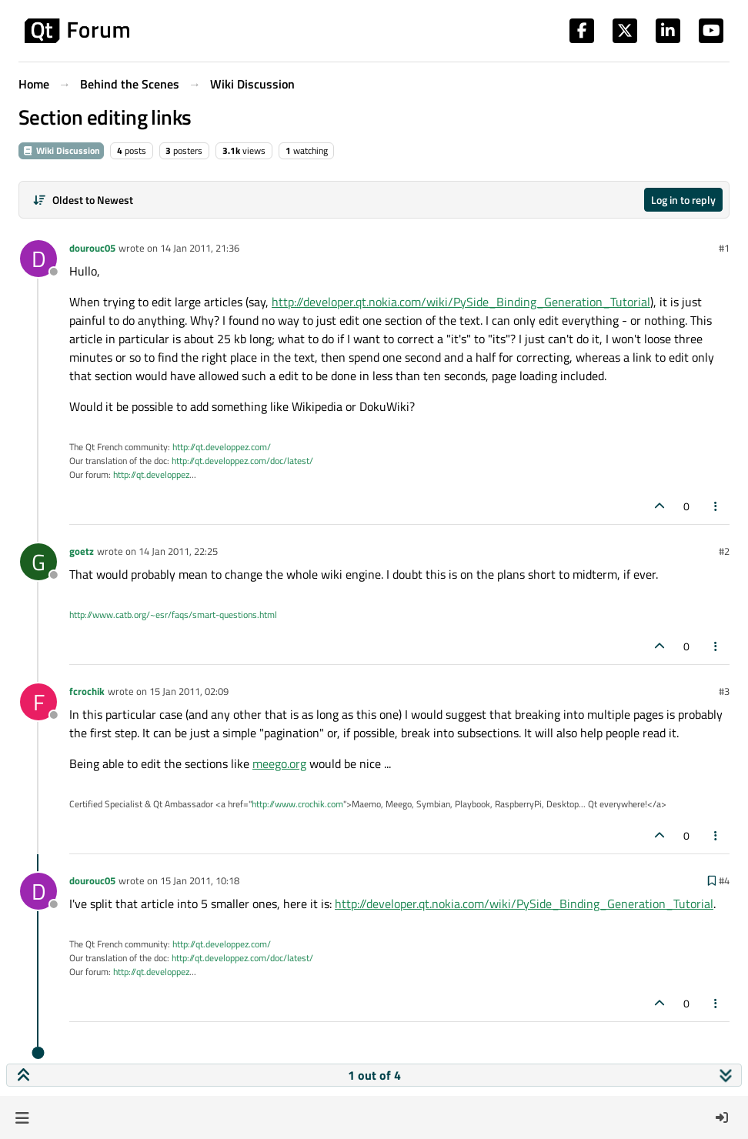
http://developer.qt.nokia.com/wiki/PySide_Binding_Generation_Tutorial (461, 301)
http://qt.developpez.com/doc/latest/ (242, 460)
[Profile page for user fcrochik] (38, 701)
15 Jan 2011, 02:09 (189, 691)
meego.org (279, 763)
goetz (81, 551)
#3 (724, 691)
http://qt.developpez (151, 474)
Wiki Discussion (61, 150)
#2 (724, 551)
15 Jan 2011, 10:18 (199, 880)
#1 (724, 248)
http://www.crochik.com (297, 804)
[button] (22, 1117)
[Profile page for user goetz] (38, 561)
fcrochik (87, 691)
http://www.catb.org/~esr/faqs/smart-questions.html (173, 614)
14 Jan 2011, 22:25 (178, 551)
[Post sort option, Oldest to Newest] (82, 200)
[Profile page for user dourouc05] (38, 258)
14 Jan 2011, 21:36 (199, 248)
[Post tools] (716, 506)
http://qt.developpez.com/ (221, 446)
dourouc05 (92, 248)
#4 (724, 880)
